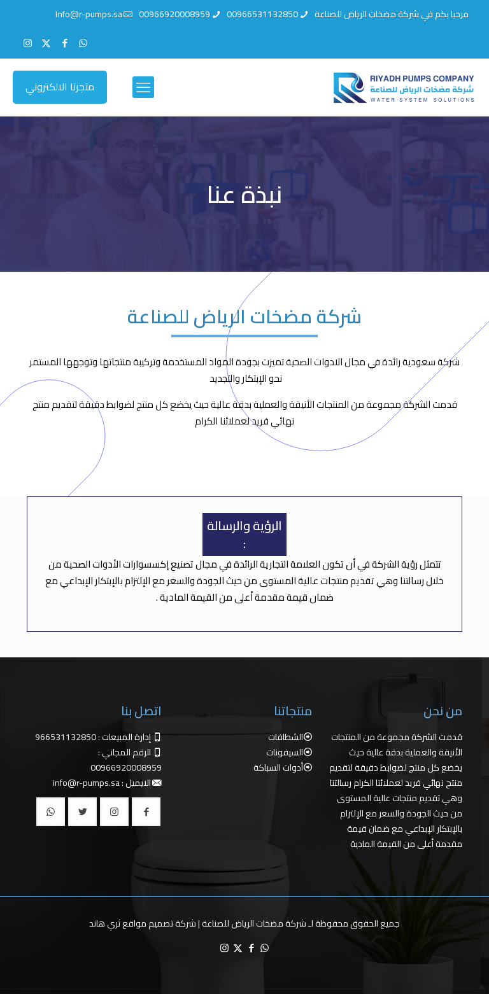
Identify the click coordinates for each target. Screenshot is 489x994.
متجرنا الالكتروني (59, 86)
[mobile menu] (143, 87)
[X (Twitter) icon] (46, 43)
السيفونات (284, 752)
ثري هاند (104, 923)
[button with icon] (146, 811)
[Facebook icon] (64, 43)
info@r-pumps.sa (86, 782)
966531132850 (65, 737)
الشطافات (285, 737)
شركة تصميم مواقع (159, 923)
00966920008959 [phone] (174, 14)
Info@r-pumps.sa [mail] (88, 14)
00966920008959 (126, 767)
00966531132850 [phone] (262, 14)
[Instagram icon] (27, 43)
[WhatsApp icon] (83, 43)
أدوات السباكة (278, 767)
